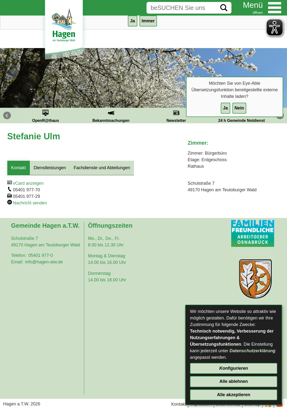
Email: (17, 261)
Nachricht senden (30, 203)
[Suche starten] (223, 8)
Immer (148, 20)
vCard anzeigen (28, 183)
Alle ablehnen (233, 381)
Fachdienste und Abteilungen (102, 167)
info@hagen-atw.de (44, 261)
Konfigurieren (233, 368)
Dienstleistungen (50, 167)
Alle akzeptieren (233, 394)
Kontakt (18, 167)
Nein (239, 108)
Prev (7, 115)
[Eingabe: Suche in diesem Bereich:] (181, 8)
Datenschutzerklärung (252, 350)
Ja (225, 108)
